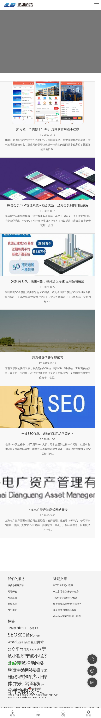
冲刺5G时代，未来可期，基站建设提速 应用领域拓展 (47, 281)
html (21, 627)
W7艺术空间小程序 (63, 585)
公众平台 (15, 648)
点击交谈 (34, 688)
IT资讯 (31, 628)
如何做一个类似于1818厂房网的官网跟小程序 (47, 129)
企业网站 (37, 642)
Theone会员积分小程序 (65, 597)
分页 (26, 649)
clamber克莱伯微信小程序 (67, 616)
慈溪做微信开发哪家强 (47, 357)
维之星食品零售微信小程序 (67, 603)
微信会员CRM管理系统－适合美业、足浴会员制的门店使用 (47, 205)
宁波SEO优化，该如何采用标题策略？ (47, 433)
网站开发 (12, 591)
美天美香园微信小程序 (64, 610)
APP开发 (12, 610)
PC (37, 628)
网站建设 (12, 597)
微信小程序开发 (16, 585)
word (12, 641)
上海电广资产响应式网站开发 (47, 510)
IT (26, 628)
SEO (12, 634)
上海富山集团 (23, 642)
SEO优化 (26, 635)
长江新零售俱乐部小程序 (66, 591)
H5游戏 (12, 628)
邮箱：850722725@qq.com (22, 670)
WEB (37, 635)
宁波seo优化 (35, 649)
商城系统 (12, 603)
